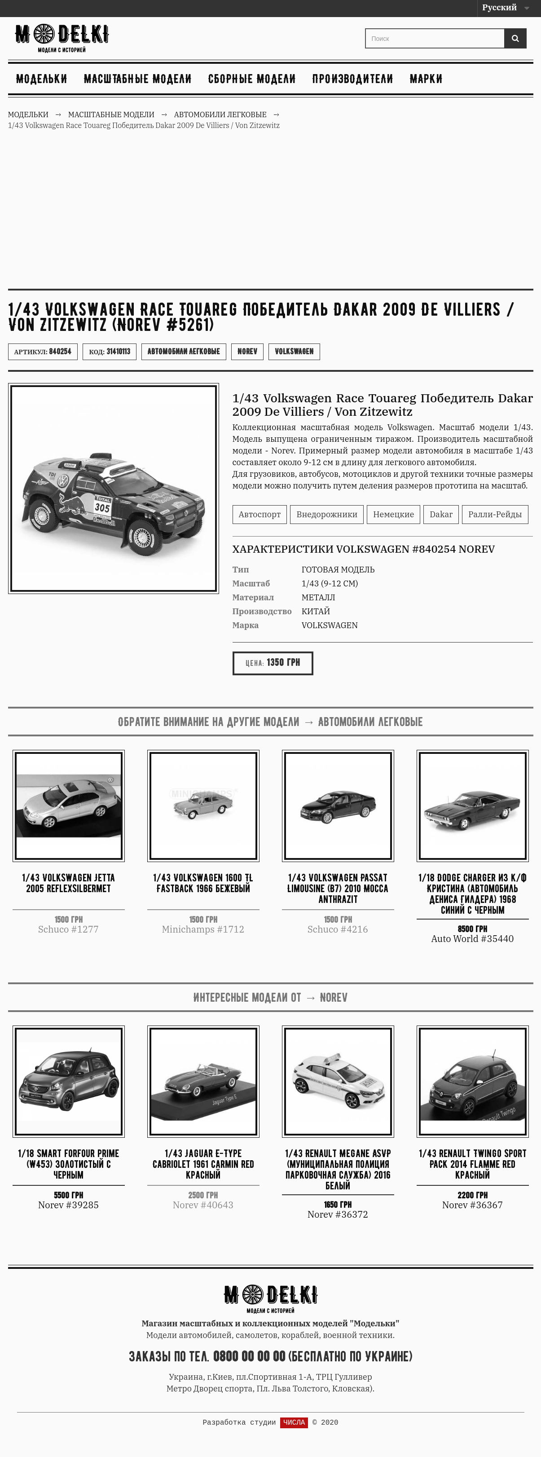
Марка (246, 625)
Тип (241, 569)
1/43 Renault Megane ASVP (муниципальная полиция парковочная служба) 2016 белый (338, 1169)
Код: (109, 352)
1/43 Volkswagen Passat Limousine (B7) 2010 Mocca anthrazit (337, 888)
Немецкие (393, 514)
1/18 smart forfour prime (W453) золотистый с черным (68, 1164)
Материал (253, 597)
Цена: (255, 663)
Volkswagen (294, 352)
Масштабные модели (138, 78)
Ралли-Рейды (495, 514)
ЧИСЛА (294, 1423)
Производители (353, 78)
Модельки (42, 78)
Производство (262, 611)
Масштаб (251, 583)
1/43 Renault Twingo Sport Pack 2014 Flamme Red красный (473, 1164)
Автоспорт (260, 514)
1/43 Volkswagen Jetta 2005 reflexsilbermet (68, 883)
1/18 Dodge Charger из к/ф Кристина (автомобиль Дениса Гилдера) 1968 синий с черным (472, 893)
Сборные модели (252, 78)
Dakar (441, 514)
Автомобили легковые (184, 352)
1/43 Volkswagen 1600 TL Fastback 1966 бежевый (203, 883)
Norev (247, 352)
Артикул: (43, 352)
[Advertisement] (270, 214)
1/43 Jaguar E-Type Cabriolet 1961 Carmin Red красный (203, 1164)
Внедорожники (326, 514)
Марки (426, 78)
